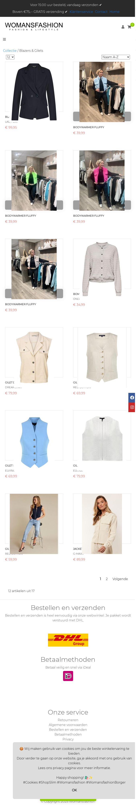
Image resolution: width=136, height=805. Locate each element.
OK (74, 790)
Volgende (120, 579)
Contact (101, 12)
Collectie (10, 51)
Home (114, 12)
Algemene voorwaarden (68, 725)
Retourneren (68, 720)
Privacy (68, 739)
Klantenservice (81, 12)
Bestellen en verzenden (68, 730)
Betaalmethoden (68, 734)
